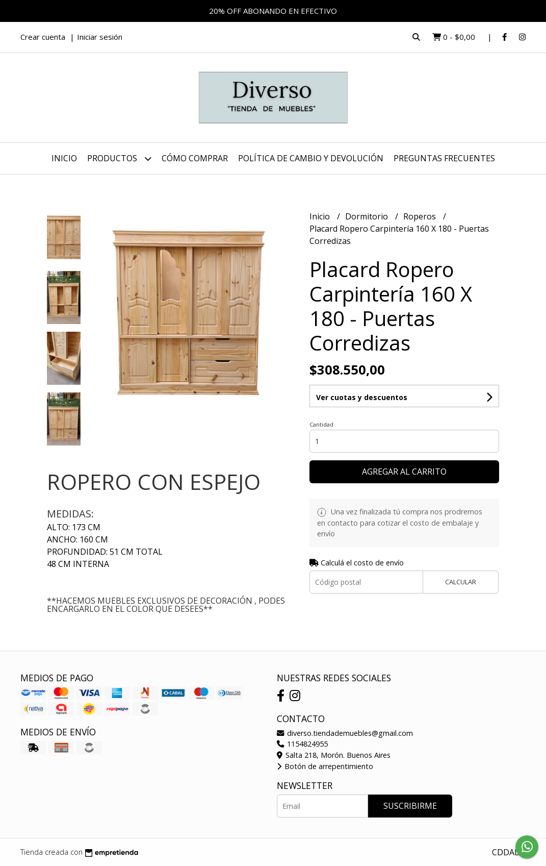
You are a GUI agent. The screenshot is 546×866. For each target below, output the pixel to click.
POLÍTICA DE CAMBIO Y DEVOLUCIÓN (310, 158)
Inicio (64, 158)
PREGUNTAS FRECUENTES (444, 158)
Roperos (420, 216)
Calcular (460, 581)
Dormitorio (367, 216)
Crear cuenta (42, 37)
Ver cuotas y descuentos (361, 397)
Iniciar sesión (99, 37)
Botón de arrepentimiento (325, 766)
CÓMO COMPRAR (195, 158)
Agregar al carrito (404, 471)
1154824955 (302, 744)
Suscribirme (410, 805)
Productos (119, 158)
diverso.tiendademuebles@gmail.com (345, 733)
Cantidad (321, 424)
